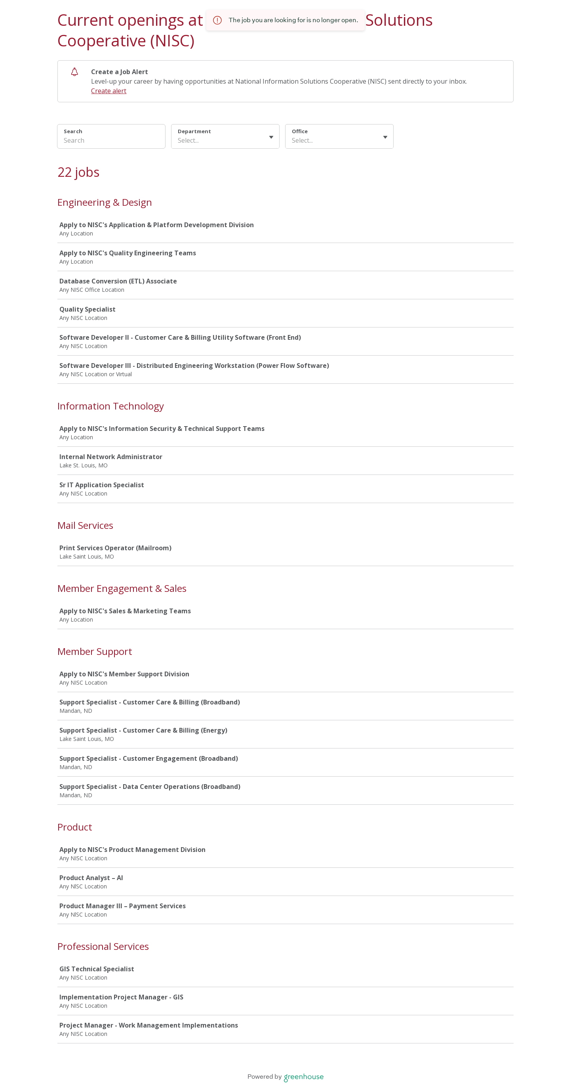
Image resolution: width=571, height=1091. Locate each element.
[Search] (111, 141)
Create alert (108, 90)
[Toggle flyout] (271, 137)
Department (194, 131)
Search (73, 131)
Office (300, 131)
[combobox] (178, 140)
